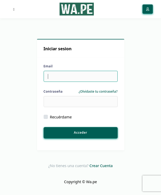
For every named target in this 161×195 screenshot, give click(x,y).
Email (48, 66)
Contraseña (53, 91)
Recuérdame (61, 116)
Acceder (80, 132)
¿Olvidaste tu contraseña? (98, 91)
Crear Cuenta (101, 165)
